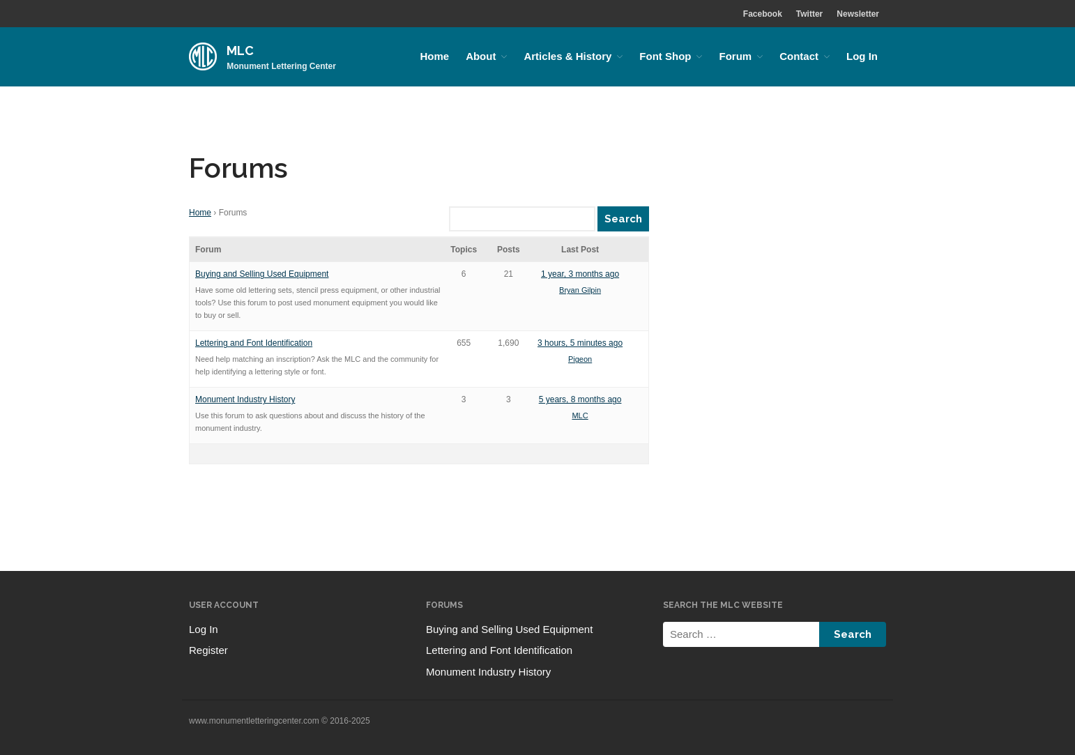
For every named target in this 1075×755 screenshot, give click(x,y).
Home (434, 56)
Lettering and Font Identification (253, 343)
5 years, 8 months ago (580, 399)
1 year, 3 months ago (580, 274)
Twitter (809, 14)
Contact (798, 56)
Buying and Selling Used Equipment (261, 274)
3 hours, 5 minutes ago (580, 343)
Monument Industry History (245, 399)
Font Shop (665, 56)
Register (208, 650)
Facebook (762, 14)
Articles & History (567, 56)
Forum (735, 56)
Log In (862, 56)
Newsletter (858, 14)
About (481, 56)
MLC (240, 50)
